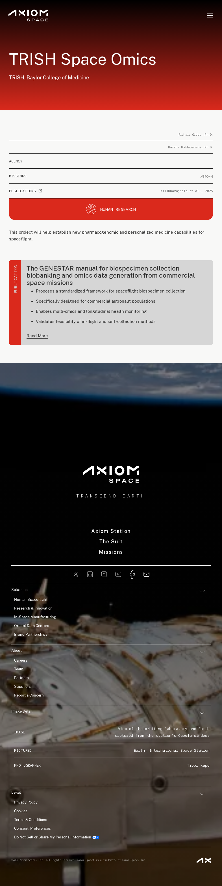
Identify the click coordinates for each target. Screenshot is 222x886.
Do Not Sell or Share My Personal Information (52, 837)
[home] (111, 474)
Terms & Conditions (30, 820)
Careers (20, 660)
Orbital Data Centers (31, 626)
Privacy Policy (26, 802)
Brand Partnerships (30, 634)
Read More (37, 335)
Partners (21, 678)
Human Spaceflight (30, 599)
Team (18, 669)
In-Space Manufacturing (35, 617)
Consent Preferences (32, 828)
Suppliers (22, 686)
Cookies (20, 811)
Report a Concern (29, 695)
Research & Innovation (33, 608)
